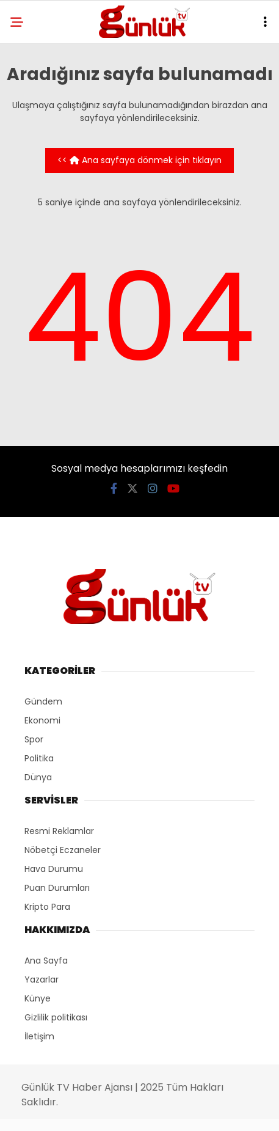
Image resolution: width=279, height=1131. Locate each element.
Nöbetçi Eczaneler (62, 850)
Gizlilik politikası (55, 1017)
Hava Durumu (53, 869)
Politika (39, 758)
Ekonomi (42, 720)
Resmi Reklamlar (59, 831)
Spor (33, 739)
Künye (37, 998)
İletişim (39, 1036)
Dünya (38, 777)
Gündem (43, 701)
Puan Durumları (57, 888)
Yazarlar (41, 979)
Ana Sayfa (46, 960)
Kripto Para (47, 907)
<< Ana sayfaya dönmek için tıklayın (139, 160)
